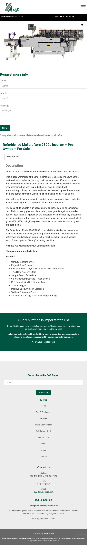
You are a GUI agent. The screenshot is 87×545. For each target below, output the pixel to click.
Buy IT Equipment (43, 412)
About (43, 444)
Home (43, 406)
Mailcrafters (32, 135)
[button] (82, 25)
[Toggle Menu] (83, 6)
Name (3, 80)
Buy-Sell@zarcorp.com (14, 16)
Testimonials (43, 437)
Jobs (43, 450)
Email (3, 93)
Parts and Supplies (43, 425)
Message (4, 106)
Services (43, 418)
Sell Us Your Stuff (43, 431)
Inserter (47, 135)
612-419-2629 (68, 16)
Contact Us (43, 456)
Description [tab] (13, 156)
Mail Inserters (18, 135)
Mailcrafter (57, 135)
